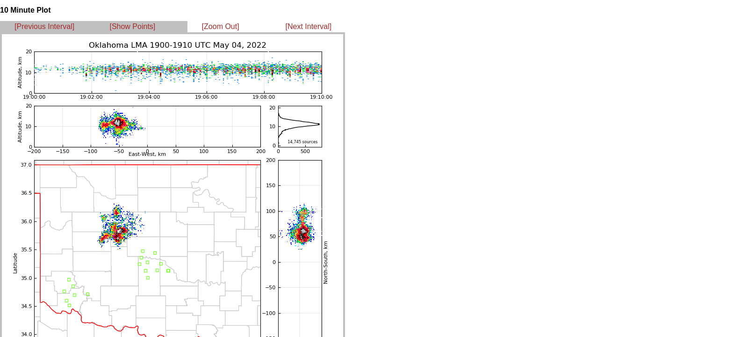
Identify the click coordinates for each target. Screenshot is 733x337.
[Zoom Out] (220, 26)
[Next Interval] (309, 26)
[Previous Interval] (44, 26)
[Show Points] (132, 26)
